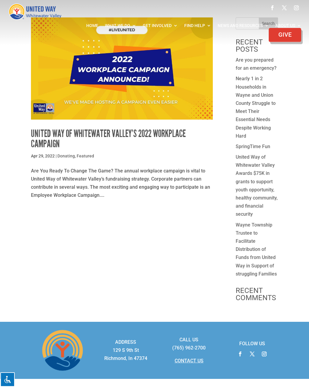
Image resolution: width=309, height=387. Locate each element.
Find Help (194, 25)
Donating (66, 156)
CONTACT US (189, 361)
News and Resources (240, 25)
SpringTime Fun (253, 146)
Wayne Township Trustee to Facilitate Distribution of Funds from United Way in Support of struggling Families (256, 249)
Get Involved (157, 25)
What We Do (117, 25)
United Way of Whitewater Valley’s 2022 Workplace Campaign (108, 138)
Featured (85, 156)
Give (285, 34)
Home (92, 25)
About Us (285, 25)
